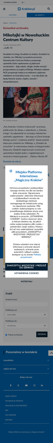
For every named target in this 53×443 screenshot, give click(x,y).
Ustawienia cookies (26, 273)
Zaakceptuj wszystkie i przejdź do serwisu (26, 267)
